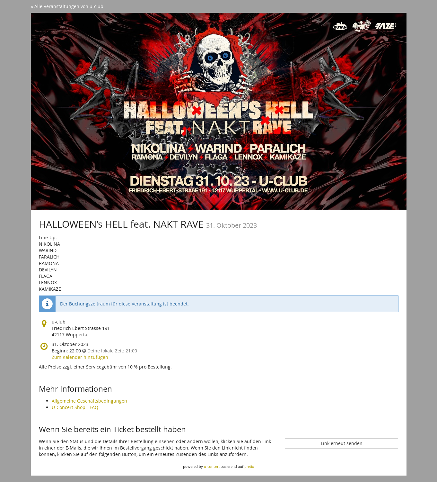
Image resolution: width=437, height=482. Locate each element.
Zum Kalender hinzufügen (80, 357)
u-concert (212, 466)
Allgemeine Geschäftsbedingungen (89, 401)
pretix (249, 466)
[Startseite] (218, 111)
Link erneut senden (342, 443)
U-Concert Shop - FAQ (75, 407)
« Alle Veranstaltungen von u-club (67, 6)
